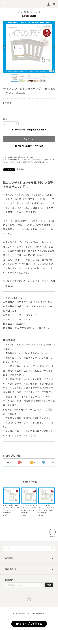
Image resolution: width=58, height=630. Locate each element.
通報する (20, 169)
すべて (9, 462)
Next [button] (53, 47)
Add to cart (29, 139)
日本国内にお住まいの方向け (29, 145)
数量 (5, 119)
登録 (49, 584)
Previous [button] (4, 47)
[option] (29, 47)
